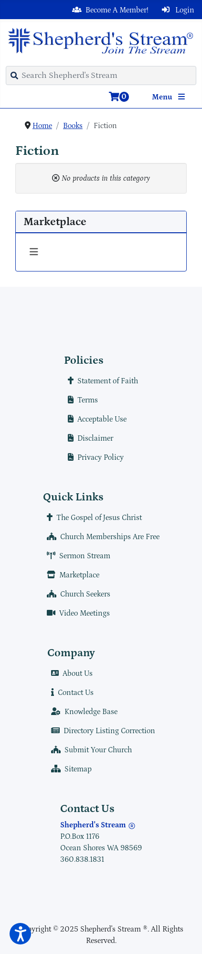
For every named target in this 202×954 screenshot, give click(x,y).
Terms (81, 400)
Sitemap (69, 769)
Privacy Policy (94, 457)
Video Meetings (76, 613)
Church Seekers (76, 594)
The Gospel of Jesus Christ (92, 517)
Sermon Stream (76, 556)
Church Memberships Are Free (101, 536)
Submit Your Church (89, 750)
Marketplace (71, 575)
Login (176, 10)
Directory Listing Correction (101, 730)
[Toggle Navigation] (33, 252)
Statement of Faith (101, 381)
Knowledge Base (82, 711)
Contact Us (70, 692)
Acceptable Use (95, 419)
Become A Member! (108, 10)
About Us (70, 673)
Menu (170, 97)
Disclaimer (88, 438)
